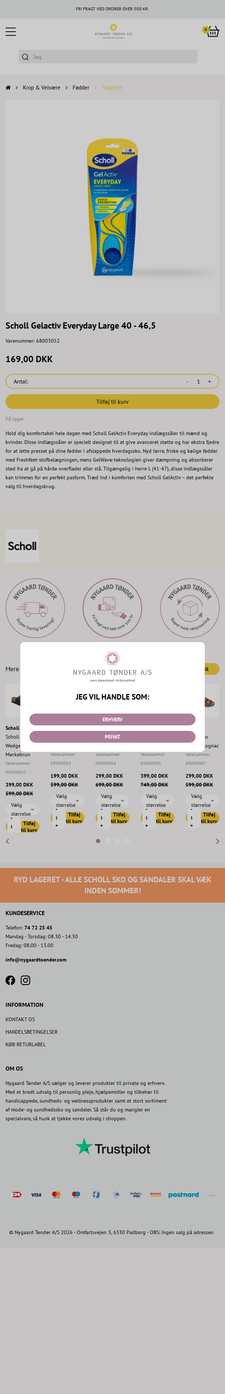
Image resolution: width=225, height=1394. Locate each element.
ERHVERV (112, 719)
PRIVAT (112, 736)
